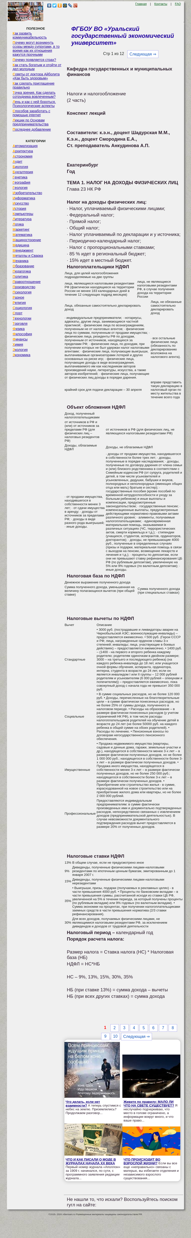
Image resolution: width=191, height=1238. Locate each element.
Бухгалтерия (23, 172)
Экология (20, 350)
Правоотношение (27, 282)
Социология (22, 308)
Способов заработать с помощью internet (31, 113)
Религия (19, 303)
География (21, 182)
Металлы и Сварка (28, 256)
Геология (20, 188)
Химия (18, 344)
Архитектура (23, 151)
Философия (22, 334)
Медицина (21, 245)
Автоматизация (25, 146)
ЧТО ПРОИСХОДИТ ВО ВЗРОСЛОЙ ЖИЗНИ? (142, 1161)
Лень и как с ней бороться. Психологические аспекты (34, 104)
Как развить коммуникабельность (30, 35)
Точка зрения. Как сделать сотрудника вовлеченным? (34, 95)
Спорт (17, 313)
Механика (21, 261)
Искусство (21, 203)
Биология (20, 167)
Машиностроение (27, 240)
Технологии (22, 318)
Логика (18, 224)
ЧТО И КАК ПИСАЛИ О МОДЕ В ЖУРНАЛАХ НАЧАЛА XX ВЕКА (91, 1161)
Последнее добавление (32, 129)
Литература (22, 219)
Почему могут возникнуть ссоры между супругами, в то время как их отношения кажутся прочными (36, 48)
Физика (19, 329)
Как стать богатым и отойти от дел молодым (37, 67)
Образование (23, 266)
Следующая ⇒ (143, 54)
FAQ (178, 4)
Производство (24, 287)
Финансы (20, 339)
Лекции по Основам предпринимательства (30, 122)
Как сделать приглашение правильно (33, 85)
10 (115, 1036)
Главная (141, 4)
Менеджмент (23, 250)
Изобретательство (27, 193)
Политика (20, 277)
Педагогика (22, 271)
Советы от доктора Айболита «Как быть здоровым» (36, 76)
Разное (18, 297)
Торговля (20, 324)
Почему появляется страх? (34, 60)
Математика (22, 235)
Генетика (20, 177)
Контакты (160, 4)
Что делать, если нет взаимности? (83, 1103)
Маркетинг (21, 229)
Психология (22, 292)
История (19, 209)
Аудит (17, 162)
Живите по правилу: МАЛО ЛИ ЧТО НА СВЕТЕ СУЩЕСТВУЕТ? (149, 1103)
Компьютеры (23, 214)
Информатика (24, 198)
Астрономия (23, 156)
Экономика (21, 355)
